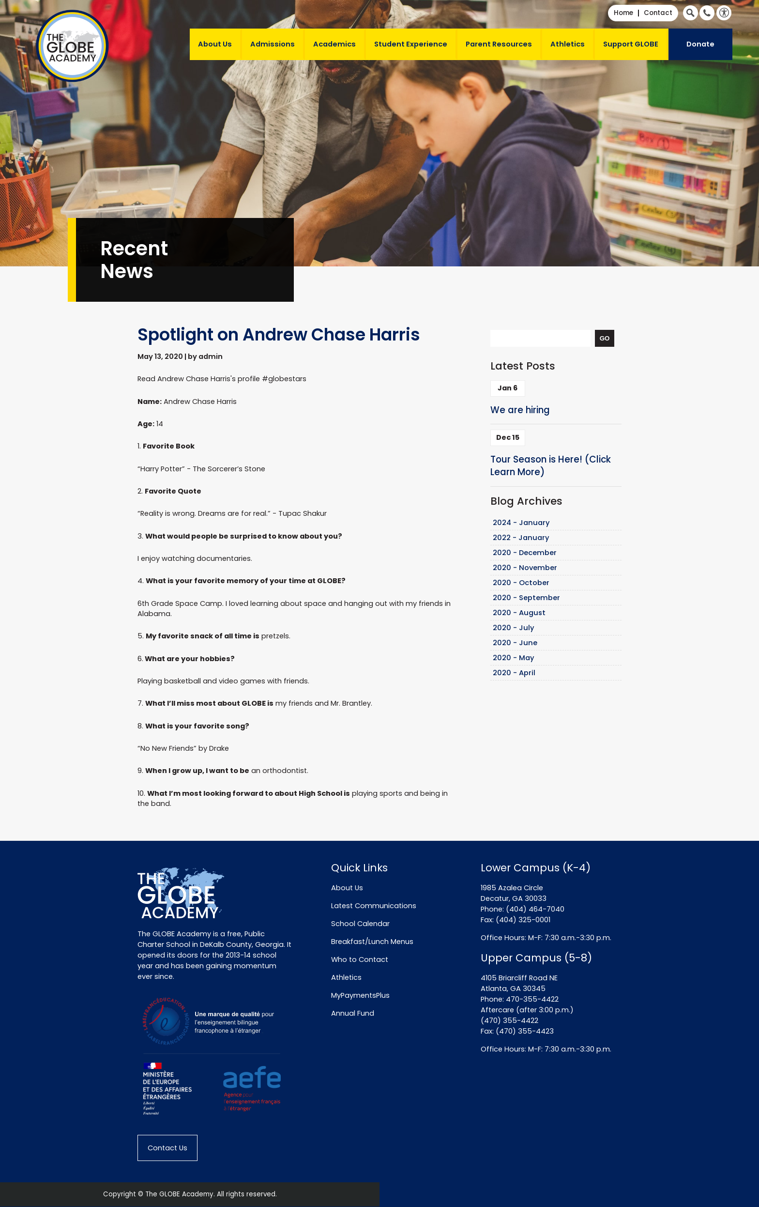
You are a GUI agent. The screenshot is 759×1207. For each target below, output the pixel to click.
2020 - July (513, 628)
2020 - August (519, 613)
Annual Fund (352, 1013)
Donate (700, 44)
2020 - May (513, 658)
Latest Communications (373, 906)
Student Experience (410, 44)
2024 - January (521, 522)
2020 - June (515, 643)
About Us (215, 44)
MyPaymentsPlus (360, 995)
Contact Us (167, 1148)
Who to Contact (359, 959)
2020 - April (514, 673)
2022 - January (521, 537)
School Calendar (360, 923)
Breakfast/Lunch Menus (372, 941)
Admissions (272, 44)
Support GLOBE (630, 44)
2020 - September (526, 598)
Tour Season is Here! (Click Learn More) (550, 466)
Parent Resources (499, 44)
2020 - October (521, 583)
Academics (334, 44)
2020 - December (525, 552)
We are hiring (520, 410)
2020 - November (525, 568)
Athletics (567, 44)
